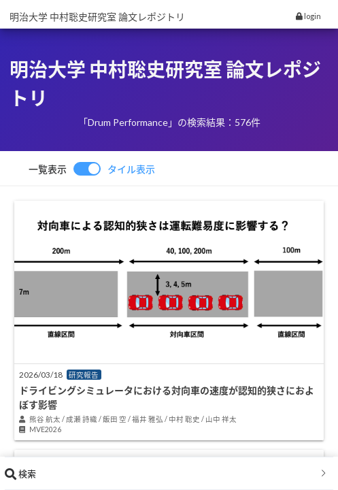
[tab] (169, 473)
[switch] (92, 169)
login (308, 16)
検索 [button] (166, 473)
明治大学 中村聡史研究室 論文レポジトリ (97, 16)
